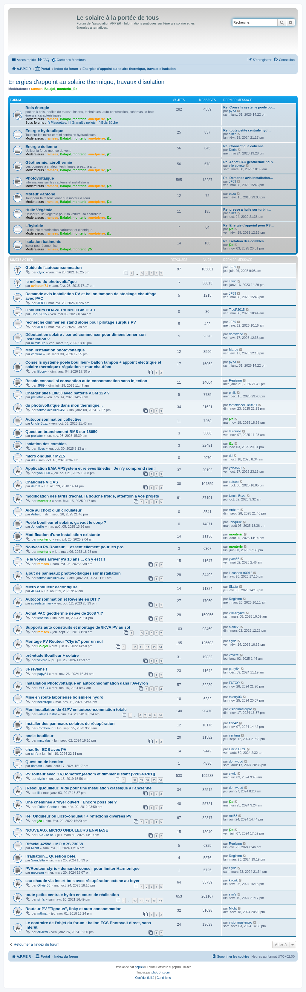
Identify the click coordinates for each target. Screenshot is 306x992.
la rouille (235, 431)
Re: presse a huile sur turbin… (247, 209)
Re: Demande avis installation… (248, 178)
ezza (232, 193)
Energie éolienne (41, 146)
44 (160, 900)
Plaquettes (56, 122)
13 (153, 647)
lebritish (43, 618)
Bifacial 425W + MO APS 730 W (54, 844)
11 (141, 647)
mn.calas (44, 740)
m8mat (42, 913)
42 (147, 900)
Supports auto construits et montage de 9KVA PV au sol (77, 627)
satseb (233, 481)
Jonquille (37, 526)
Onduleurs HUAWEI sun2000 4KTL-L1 (60, 310)
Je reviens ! (36, 669)
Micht (35, 848)
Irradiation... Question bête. (50, 856)
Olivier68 (43, 885)
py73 (232, 111)
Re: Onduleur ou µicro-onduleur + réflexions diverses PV (78, 816)
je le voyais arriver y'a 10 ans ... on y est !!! (65, 559)
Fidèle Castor (47, 714)
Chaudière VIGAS (41, 482)
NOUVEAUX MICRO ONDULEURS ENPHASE (66, 830)
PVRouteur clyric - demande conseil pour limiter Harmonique (82, 868)
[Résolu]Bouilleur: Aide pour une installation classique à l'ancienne (88, 788)
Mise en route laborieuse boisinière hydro (64, 697)
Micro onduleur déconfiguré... (53, 587)
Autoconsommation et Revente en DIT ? (62, 599)
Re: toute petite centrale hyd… (247, 130)
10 (134, 647)
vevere (42, 660)
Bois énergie (37, 107)
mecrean (37, 872)
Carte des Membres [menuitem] (71, 60)
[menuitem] (43, 59)
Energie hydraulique (44, 130)
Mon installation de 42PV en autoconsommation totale (76, 709)
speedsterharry (42, 603)
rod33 (233, 816)
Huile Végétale (38, 210)
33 (141, 780)
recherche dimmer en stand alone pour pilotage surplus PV (80, 322)
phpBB (139, 967)
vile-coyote (237, 165)
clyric (41, 272)
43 (153, 900)
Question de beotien (44, 762)
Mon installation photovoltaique (55, 350)
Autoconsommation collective (53, 419)
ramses (37, 89)
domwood (236, 334)
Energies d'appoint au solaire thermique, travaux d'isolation (86, 82)
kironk (233, 880)
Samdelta (38, 860)
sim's (232, 134)
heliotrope (44, 702)
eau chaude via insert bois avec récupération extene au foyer (82, 880)
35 (153, 780)
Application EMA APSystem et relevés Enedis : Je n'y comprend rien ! (90, 468)
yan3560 (43, 473)
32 (134, 780)
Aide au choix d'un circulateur (53, 510)
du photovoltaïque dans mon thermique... (64, 405)
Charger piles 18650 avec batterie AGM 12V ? (67, 393)
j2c (75, 89)
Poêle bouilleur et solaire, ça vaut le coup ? (65, 522)
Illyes (41, 448)
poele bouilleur (39, 736)
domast (36, 766)
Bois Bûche (107, 122)
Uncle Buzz (39, 423)
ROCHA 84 (45, 835)
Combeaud (45, 728)
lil (38, 792)
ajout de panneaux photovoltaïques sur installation (73, 573)
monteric (64, 89)
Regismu (235, 380)
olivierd (42, 932)
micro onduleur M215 (45, 456)
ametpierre (96, 119)
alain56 (234, 627)
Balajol (49, 89)
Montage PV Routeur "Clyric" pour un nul (64, 641)
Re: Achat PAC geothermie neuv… (249, 162)
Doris (233, 149)
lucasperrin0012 (240, 573)
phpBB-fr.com (161, 972)
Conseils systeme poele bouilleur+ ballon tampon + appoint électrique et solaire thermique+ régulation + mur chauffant (93, 364)
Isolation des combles (46, 444)
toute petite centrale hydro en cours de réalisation (72, 895)
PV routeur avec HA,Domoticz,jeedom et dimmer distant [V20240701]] (90, 774)
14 (160, 647)
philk (232, 392)
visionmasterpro (240, 709)
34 (147, 780)
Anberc (36, 514)
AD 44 (35, 591)
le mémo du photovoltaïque (50, 281)
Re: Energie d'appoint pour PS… (248, 225)
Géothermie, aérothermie (48, 162)
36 (160, 780)
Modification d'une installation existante (62, 534)
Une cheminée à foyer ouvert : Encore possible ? (71, 802)
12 (147, 647)
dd (33, 460)
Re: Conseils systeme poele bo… (249, 107)
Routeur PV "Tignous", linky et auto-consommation (73, 909)
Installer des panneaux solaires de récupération (69, 723)
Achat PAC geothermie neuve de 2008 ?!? (64, 613)
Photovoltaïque (39, 178)
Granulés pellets (81, 122)
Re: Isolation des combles (243, 241)
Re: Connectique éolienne (243, 146)
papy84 (42, 674)
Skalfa (233, 586)
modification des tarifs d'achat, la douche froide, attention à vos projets (92, 496)
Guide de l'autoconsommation (53, 267)
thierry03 (235, 697)
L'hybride (34, 225)
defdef (35, 486)
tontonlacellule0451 (51, 410)
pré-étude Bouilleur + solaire (52, 655)
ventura (36, 354)
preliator (37, 397)
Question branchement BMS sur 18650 (61, 431)
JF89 (232, 181)
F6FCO (42, 688)
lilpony (42, 371)
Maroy (233, 349)
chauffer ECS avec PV (45, 749)
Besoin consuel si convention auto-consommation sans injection (86, 381)
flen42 (233, 723)
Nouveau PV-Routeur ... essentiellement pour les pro (74, 547)
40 (134, 900)
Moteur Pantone (40, 194)
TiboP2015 (39, 314)
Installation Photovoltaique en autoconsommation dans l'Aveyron (86, 683)
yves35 (234, 559)
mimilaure (38, 343)
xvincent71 (39, 285)
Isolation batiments (43, 241)
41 (141, 900)
